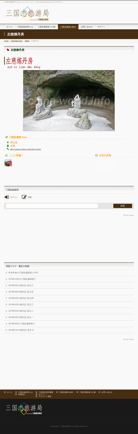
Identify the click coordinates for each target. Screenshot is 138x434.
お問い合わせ (106, 392)
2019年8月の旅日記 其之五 (20, 292)
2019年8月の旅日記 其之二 (20, 311)
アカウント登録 (44, 396)
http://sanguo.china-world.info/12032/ (25, 149)
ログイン (42, 394)
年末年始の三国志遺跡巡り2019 (23, 273)
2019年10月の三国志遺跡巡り (22, 279)
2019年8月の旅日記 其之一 (20, 317)
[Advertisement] (69, 238)
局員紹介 (21, 394)
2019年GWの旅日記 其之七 (21, 330)
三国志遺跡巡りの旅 (87, 392)
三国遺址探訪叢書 (45, 392)
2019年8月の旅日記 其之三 (20, 304)
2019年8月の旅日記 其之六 (20, 285)
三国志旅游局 (65, 426)
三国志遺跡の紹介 (66, 392)
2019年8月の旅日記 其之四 (20, 298)
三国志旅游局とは (25, 392)
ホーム (9, 392)
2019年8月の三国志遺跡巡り (21, 324)
